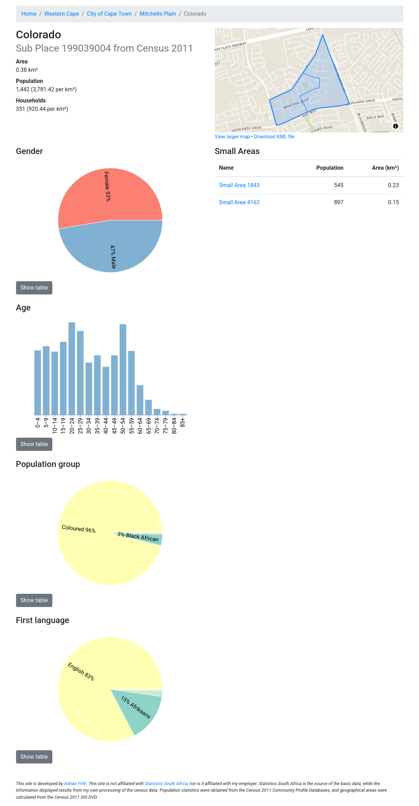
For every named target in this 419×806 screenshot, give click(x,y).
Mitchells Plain (158, 13)
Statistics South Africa (166, 783)
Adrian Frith (75, 783)
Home (29, 13)
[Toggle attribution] (395, 126)
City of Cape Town (109, 13)
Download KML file (274, 136)
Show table (34, 287)
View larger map (232, 136)
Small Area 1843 (239, 185)
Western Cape (61, 13)
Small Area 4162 (239, 202)
